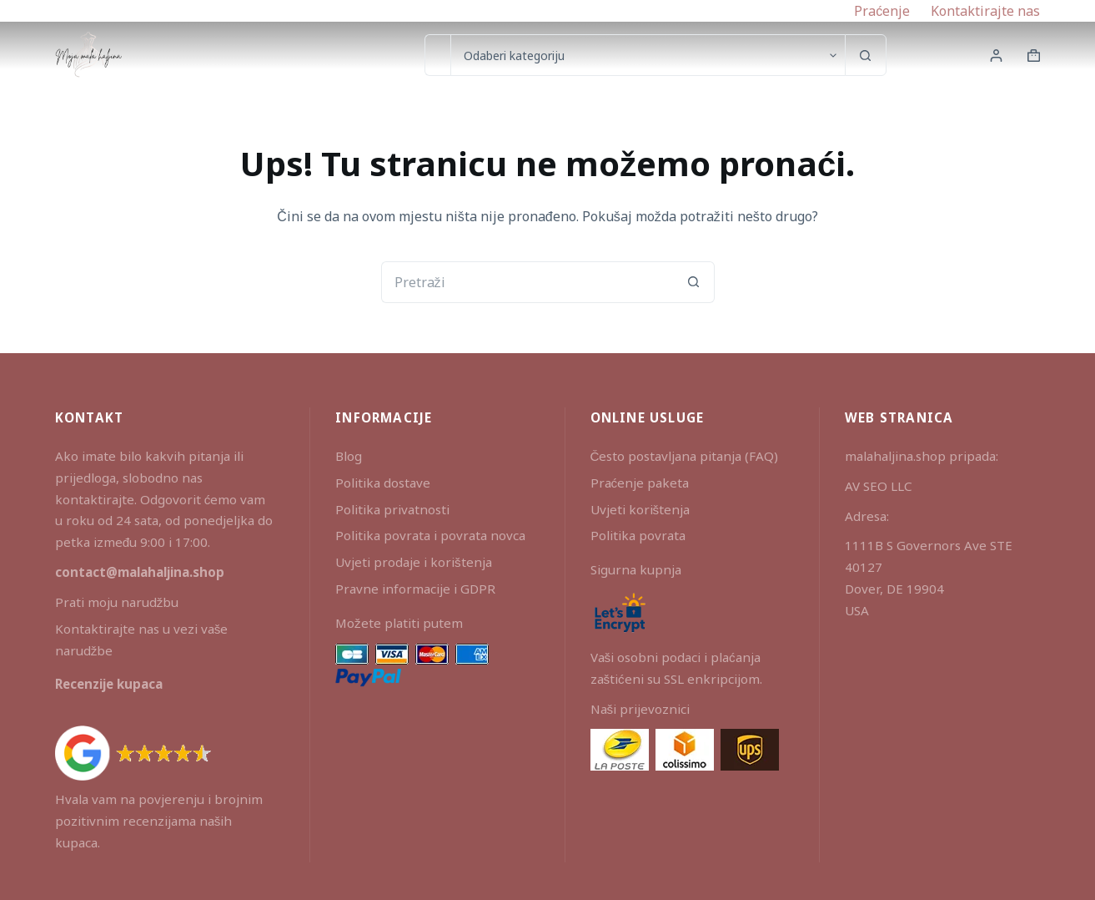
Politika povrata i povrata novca (430, 535)
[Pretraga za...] (437, 55)
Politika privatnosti (392, 509)
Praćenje (882, 11)
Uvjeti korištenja (640, 509)
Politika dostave (382, 482)
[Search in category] (647, 55)
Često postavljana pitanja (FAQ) (684, 455)
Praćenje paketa (640, 482)
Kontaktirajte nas (985, 11)
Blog (348, 455)
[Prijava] (996, 55)
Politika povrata (638, 535)
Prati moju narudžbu (117, 602)
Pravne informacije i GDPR (415, 588)
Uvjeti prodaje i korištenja (413, 562)
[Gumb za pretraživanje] (866, 55)
